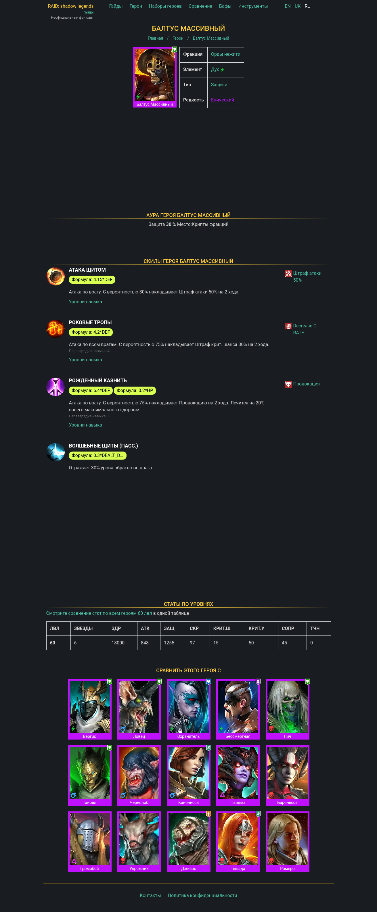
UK (298, 6)
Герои (136, 6)
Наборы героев (165, 6)
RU (307, 6)
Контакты (150, 895)
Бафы (225, 6)
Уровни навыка (85, 301)
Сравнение (200, 6)
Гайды (116, 6)
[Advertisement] (188, 153)
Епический (222, 100)
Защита (219, 84)
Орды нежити (225, 54)
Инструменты (253, 6)
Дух (215, 69)
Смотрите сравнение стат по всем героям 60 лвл (99, 613)
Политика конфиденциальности (202, 895)
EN (288, 6)
